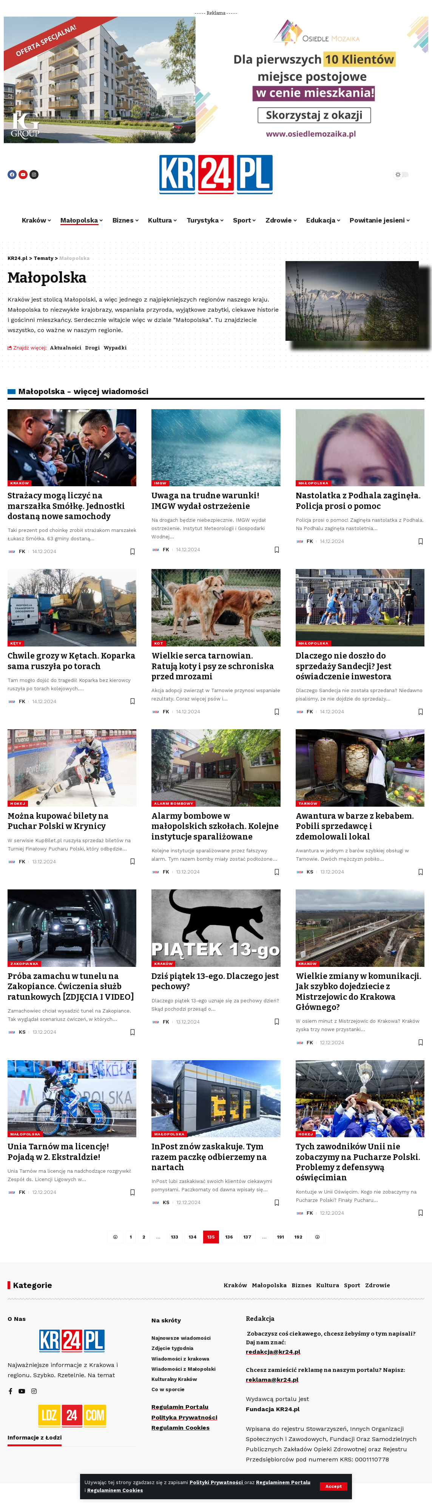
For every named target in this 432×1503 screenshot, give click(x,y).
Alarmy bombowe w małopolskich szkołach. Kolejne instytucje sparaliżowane (215, 826)
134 (193, 1237)
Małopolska (313, 483)
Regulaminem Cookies (115, 1490)
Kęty (16, 643)
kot (158, 643)
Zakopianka (24, 964)
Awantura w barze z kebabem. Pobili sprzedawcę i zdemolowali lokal (355, 826)
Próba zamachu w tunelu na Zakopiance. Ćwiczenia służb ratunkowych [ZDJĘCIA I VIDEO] (71, 986)
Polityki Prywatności (217, 1482)
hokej (17, 803)
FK (22, 551)
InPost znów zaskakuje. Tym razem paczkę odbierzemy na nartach (209, 1157)
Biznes (302, 1285)
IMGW (160, 483)
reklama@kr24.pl (272, 1379)
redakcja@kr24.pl (273, 1351)
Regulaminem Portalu (283, 1482)
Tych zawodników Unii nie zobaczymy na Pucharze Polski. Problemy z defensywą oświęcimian (358, 1162)
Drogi (92, 348)
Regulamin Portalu (179, 1406)
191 (280, 1237)
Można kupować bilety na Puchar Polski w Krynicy (58, 821)
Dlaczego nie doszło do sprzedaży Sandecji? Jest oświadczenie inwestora (344, 666)
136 (229, 1237)
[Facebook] (11, 1391)
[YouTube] (21, 1391)
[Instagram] (34, 1391)
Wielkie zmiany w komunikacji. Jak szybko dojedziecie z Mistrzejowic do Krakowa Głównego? (359, 991)
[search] (365, 174)
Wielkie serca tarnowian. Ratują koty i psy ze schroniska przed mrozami (212, 666)
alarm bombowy (173, 803)
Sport (352, 1285)
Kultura (327, 1285)
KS (310, 872)
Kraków (19, 483)
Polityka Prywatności (184, 1417)
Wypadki (115, 348)
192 (298, 1237)
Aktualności (66, 348)
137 (247, 1237)
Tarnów (308, 803)
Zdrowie (377, 1285)
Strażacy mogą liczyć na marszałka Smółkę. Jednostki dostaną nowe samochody (66, 506)
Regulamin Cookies (180, 1427)
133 (174, 1237)
